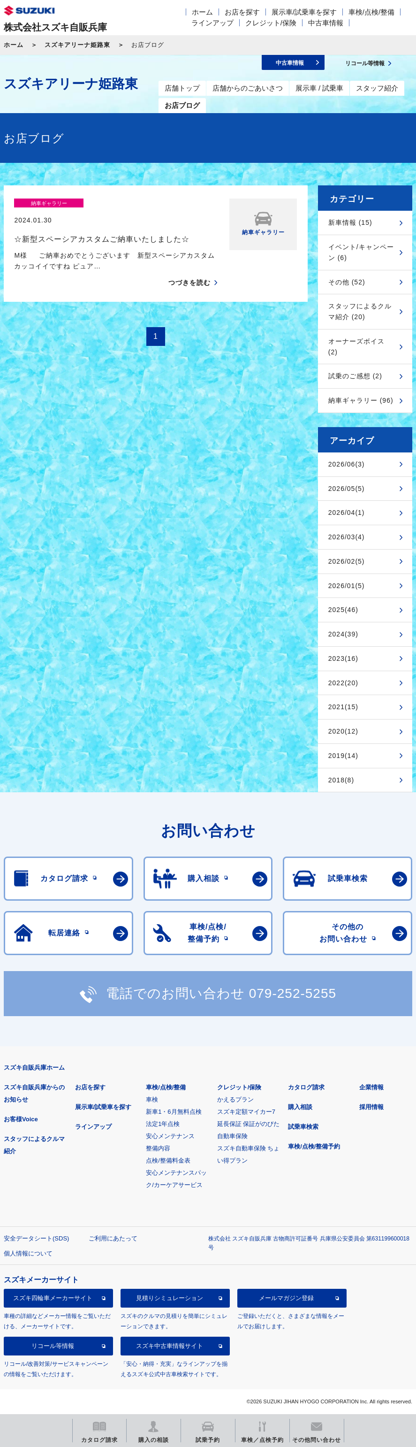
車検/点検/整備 (371, 11)
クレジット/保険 (270, 22)
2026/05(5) (346, 488)
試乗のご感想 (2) (355, 376)
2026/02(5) (346, 561)
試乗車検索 (303, 1126)
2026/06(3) (346, 464)
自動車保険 (232, 1136)
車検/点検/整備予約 (314, 1146)
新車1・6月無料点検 (173, 1111)
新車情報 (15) (350, 222)
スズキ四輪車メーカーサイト (52, 1298)
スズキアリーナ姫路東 (77, 44)
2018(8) (341, 780)
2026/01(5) (346, 586)
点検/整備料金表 (168, 1160)
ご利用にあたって (113, 1238)
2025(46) (343, 609)
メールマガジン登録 (286, 1298)
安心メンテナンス (170, 1136)
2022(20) (343, 683)
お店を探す (242, 11)
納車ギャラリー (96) (360, 400)
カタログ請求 (306, 1087)
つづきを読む (189, 266)
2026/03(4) (346, 537)
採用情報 (371, 1106)
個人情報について (28, 1253)
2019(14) (343, 755)
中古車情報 (325, 22)
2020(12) (343, 731)
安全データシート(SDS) (36, 1238)
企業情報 (371, 1087)
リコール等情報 (52, 1345)
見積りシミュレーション (169, 1298)
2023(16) (343, 658)
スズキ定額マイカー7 (246, 1111)
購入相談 (300, 1106)
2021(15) (343, 707)
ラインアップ (212, 22)
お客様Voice (21, 1119)
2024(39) (343, 634)
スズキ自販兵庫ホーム (34, 1067)
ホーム (202, 11)
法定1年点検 (163, 1123)
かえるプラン (235, 1099)
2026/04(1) (346, 512)
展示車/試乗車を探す (304, 11)
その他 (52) (346, 282)
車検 (152, 1099)
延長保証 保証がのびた (248, 1123)
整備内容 (158, 1148)
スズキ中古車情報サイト (169, 1345)
